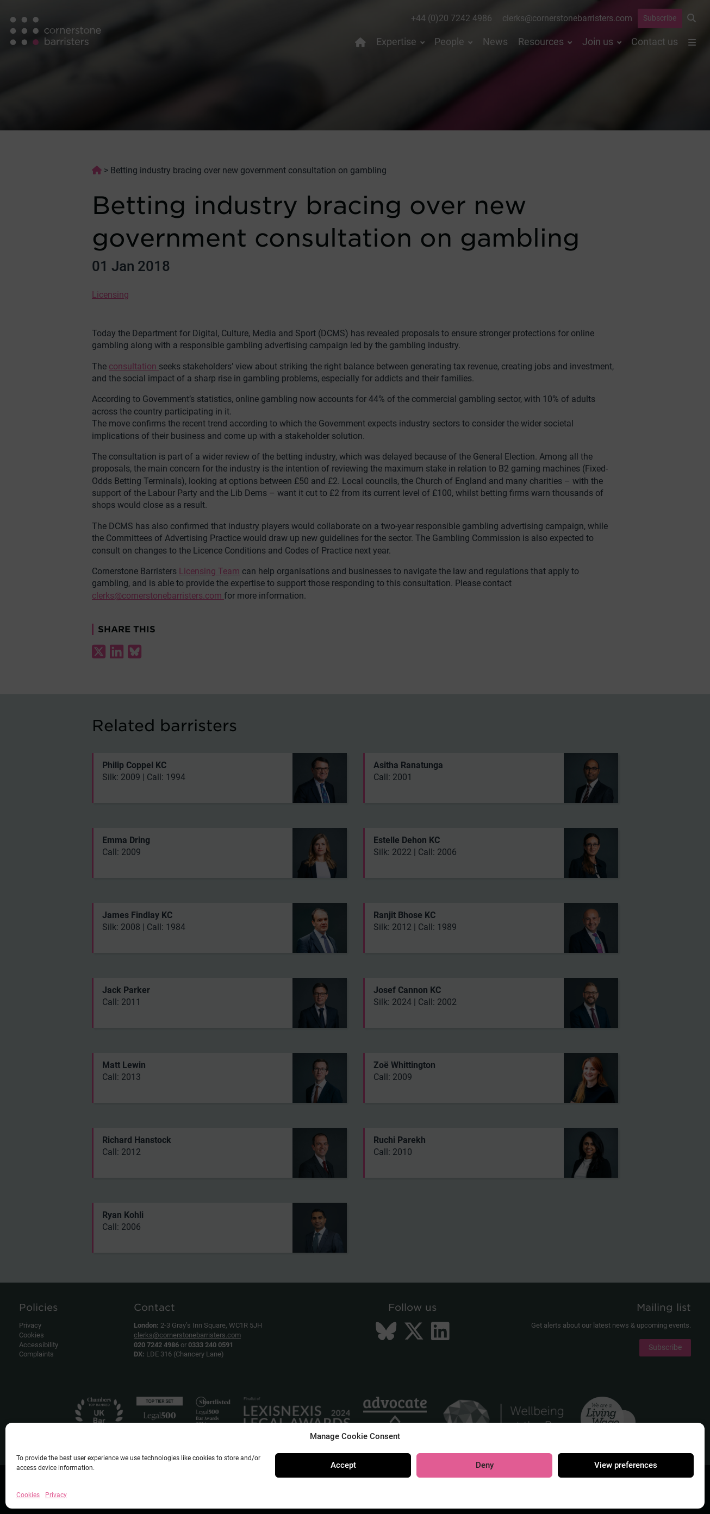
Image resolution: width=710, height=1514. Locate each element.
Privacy (56, 1495)
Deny (485, 1465)
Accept (343, 1465)
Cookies (28, 1495)
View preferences (625, 1465)
